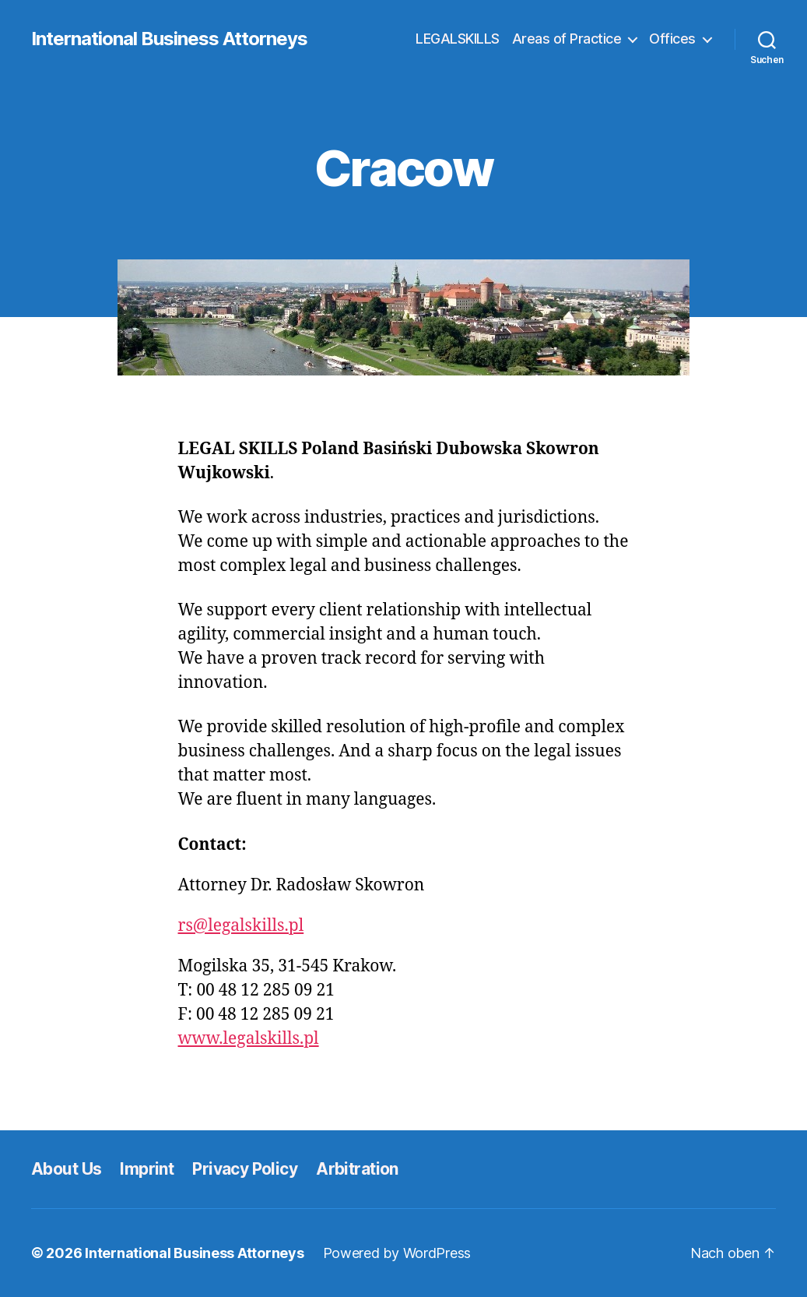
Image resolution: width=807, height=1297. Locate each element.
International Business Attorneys (169, 39)
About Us (66, 1169)
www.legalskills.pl (248, 1038)
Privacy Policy (244, 1169)
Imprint (147, 1169)
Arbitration (357, 1169)
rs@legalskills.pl (241, 925)
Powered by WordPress (397, 1253)
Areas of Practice (567, 38)
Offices (672, 38)
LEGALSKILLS (458, 38)
